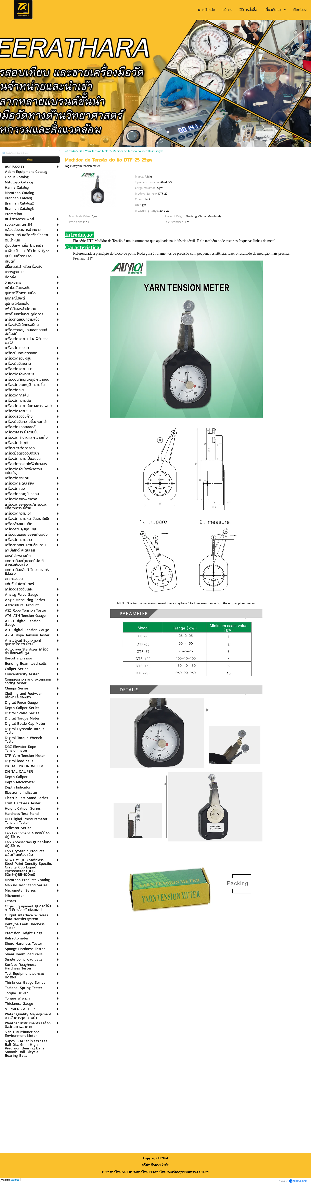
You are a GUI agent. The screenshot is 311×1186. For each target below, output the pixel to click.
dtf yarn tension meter (86, 166)
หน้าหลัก (70, 151)
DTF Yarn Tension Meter (94, 151)
